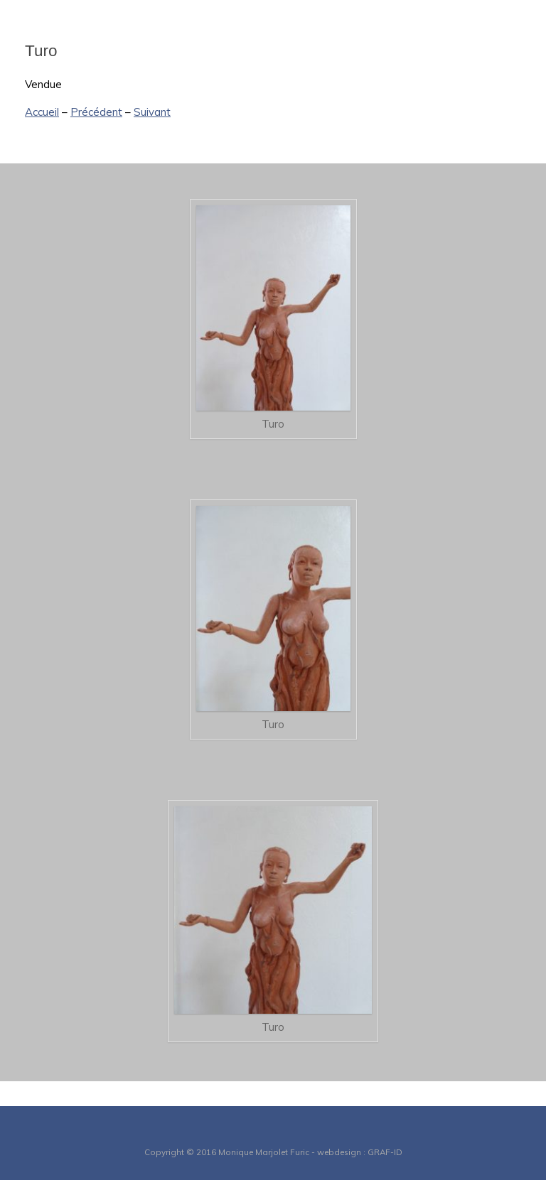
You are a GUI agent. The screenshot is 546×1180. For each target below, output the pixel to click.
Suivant (152, 112)
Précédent (96, 112)
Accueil (42, 112)
